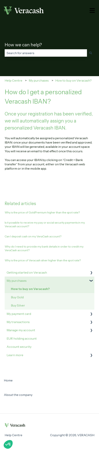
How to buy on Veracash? (73, 80)
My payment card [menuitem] (19, 314)
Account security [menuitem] (19, 347)
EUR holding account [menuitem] (22, 338)
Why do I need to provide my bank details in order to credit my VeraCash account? (44, 248)
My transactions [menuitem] (18, 322)
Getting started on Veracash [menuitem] (27, 272)
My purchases (39, 80)
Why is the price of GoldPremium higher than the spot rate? (42, 212)
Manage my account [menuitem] (21, 330)
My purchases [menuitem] (17, 281)
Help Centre (13, 80)
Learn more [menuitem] (15, 355)
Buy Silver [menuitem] (18, 305)
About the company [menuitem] (18, 395)
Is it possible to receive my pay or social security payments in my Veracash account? (45, 224)
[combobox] (46, 53)
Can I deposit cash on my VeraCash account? (33, 236)
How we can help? (23, 45)
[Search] (90, 53)
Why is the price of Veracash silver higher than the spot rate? (43, 260)
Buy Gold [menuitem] (17, 297)
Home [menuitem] (8, 380)
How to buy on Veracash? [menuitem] (30, 289)
